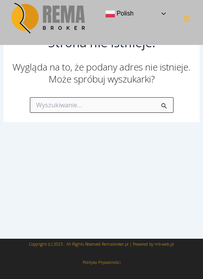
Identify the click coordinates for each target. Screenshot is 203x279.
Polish (120, 14)
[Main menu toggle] (186, 18)
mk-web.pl (164, 244)
